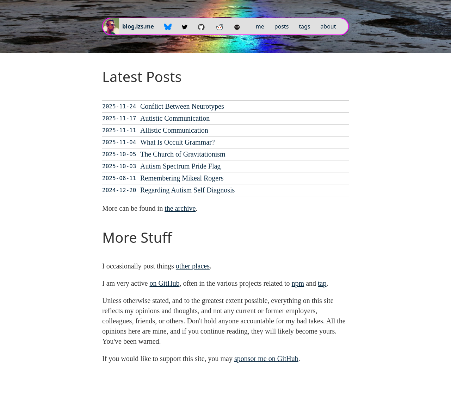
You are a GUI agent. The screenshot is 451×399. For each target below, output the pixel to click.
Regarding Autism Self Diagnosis (187, 190)
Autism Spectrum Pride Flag (180, 166)
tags (304, 26)
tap (322, 283)
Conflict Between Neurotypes (182, 106)
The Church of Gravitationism (183, 154)
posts (281, 26)
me (260, 26)
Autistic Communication (175, 118)
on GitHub (164, 283)
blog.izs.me (138, 26)
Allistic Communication (174, 130)
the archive (180, 208)
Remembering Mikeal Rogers (182, 178)
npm (298, 283)
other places (193, 266)
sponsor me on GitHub (266, 358)
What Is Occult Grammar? (177, 142)
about (328, 26)
